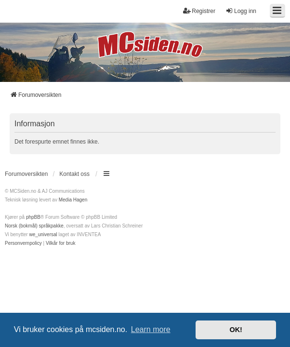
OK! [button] (235, 330)
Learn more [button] (151, 329)
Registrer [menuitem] (199, 10)
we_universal (43, 234)
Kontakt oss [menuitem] (74, 174)
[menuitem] (23, 243)
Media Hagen (73, 199)
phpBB (33, 217)
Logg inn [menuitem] (240, 10)
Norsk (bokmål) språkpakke (34, 225)
